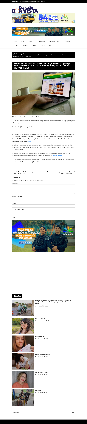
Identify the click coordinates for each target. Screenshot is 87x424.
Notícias (16, 46)
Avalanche (38, 390)
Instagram (44, 412)
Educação (42, 41)
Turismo (42, 46)
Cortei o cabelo (40, 318)
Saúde (34, 46)
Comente (15, 183)
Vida (50, 46)
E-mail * (14, 203)
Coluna (23, 41)
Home (15, 41)
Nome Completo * (17, 196)
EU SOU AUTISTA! (40, 336)
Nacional (67, 41)
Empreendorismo (54, 41)
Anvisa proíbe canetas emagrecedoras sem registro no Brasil (28, 1)
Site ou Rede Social (18, 210)
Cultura (32, 41)
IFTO (29, 141)
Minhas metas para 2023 (42, 354)
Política (25, 46)
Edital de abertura (57, 155)
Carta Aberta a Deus (41, 372)
